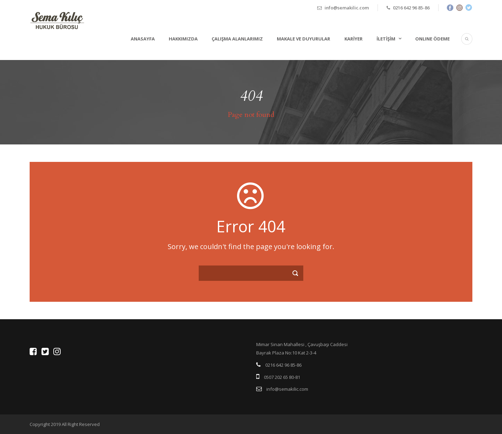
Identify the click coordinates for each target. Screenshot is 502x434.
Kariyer (353, 39)
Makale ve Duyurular (303, 39)
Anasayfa (143, 39)
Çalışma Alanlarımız (237, 39)
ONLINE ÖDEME (432, 39)
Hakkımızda (183, 39)
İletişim (385, 39)
